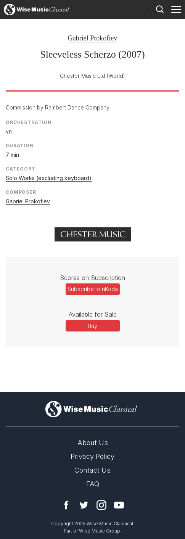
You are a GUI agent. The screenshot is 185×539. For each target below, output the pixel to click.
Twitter (84, 505)
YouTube (119, 505)
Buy (92, 326)
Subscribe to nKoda (93, 289)
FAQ (92, 484)
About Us (92, 443)
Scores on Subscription (92, 278)
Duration (20, 145)
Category (20, 169)
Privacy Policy (92, 456)
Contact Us (92, 470)
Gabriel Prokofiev (92, 38)
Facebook (66, 505)
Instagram (101, 505)
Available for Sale (93, 314)
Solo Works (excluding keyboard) (49, 178)
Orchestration (29, 122)
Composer (21, 192)
